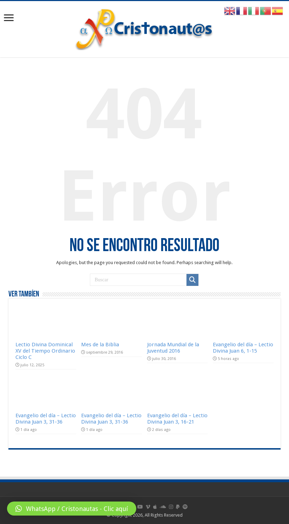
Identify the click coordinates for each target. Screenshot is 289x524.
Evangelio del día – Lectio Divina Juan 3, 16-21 (177, 418)
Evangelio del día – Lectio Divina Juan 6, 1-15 (243, 347)
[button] (71, 509)
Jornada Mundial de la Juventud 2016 (173, 347)
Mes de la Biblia (100, 344)
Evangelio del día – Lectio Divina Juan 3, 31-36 (45, 418)
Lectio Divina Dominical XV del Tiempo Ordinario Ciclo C (45, 350)
